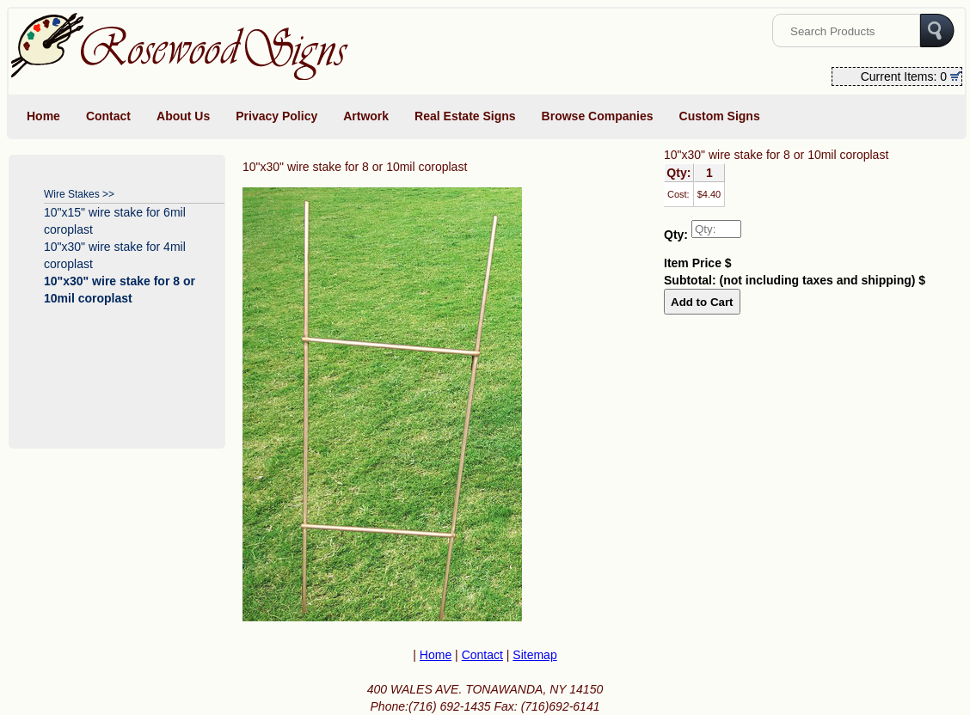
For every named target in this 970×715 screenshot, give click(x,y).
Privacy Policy (276, 116)
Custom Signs (719, 116)
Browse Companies (598, 116)
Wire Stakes (72, 194)
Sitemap (534, 655)
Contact (108, 116)
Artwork (366, 116)
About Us (183, 116)
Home (43, 116)
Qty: (676, 234)
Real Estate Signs (465, 116)
